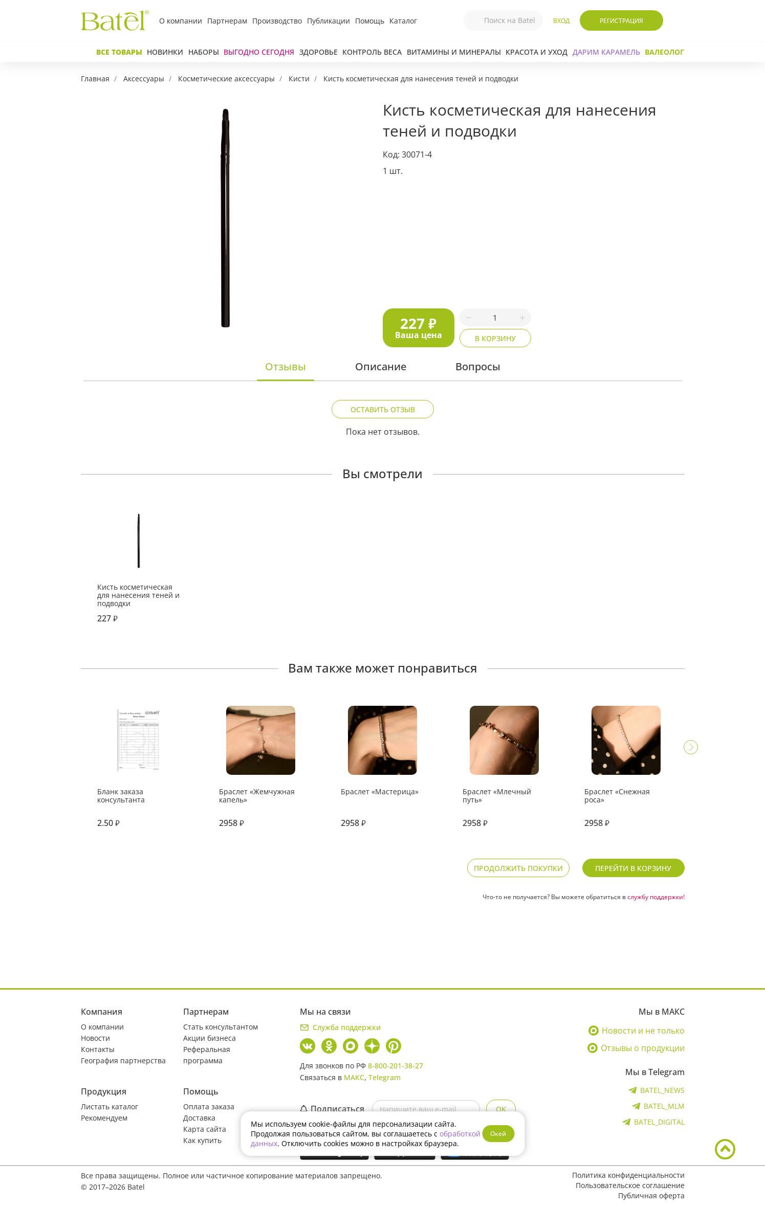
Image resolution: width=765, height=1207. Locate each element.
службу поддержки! (656, 896)
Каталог (403, 21)
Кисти (299, 78)
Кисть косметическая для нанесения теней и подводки (420, 78)
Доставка (199, 1118)
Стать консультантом (220, 1027)
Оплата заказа (208, 1106)
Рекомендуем (104, 1118)
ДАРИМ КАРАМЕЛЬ (606, 52)
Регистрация (621, 20)
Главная (95, 78)
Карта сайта (204, 1129)
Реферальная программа (206, 1054)
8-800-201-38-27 (395, 1065)
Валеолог (664, 52)
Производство (277, 21)
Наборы (203, 52)
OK (501, 1109)
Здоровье (318, 52)
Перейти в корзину (633, 868)
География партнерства (123, 1060)
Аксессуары (143, 78)
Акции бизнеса (209, 1038)
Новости (95, 1038)
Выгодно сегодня (259, 52)
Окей (498, 1133)
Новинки (165, 52)
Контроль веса (372, 52)
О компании (180, 21)
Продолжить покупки (518, 868)
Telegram (384, 1077)
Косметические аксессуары (226, 78)
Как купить (202, 1140)
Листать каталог (109, 1106)
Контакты (98, 1049)
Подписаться (332, 1108)
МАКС (354, 1077)
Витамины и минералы (454, 52)
